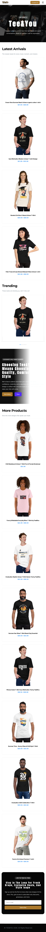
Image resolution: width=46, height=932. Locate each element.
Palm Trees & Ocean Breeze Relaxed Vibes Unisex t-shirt (23, 272)
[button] (21, 344)
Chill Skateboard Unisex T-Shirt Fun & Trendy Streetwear (23, 464)
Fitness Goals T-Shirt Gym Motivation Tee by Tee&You (23, 690)
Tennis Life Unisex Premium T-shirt (23, 859)
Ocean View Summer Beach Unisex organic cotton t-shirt (23, 102)
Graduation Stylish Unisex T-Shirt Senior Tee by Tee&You (23, 577)
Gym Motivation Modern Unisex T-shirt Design (23, 159)
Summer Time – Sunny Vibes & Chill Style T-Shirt (23, 746)
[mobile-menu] (43, 2)
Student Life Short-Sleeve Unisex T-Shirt (23, 215)
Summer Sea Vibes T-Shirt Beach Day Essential (23, 633)
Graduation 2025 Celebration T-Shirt (23, 802)
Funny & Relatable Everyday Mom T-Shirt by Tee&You (23, 520)
